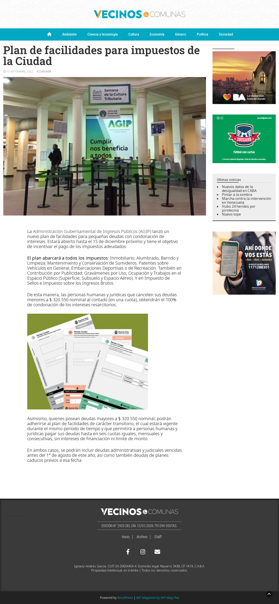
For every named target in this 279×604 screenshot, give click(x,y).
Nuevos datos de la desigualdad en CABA (239, 188)
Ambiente (69, 34)
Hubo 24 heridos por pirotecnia (238, 208)
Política (202, 34)
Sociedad (226, 34)
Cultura (133, 34)
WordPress (125, 597)
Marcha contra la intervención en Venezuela (246, 200)
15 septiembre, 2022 (20, 71)
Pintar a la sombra (237, 194)
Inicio (125, 537)
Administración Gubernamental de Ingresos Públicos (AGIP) (92, 231)
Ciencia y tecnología (102, 34)
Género (180, 34)
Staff (158, 537)
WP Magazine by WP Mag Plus (157, 597)
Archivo (141, 537)
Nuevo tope (231, 214)
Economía (157, 34)
